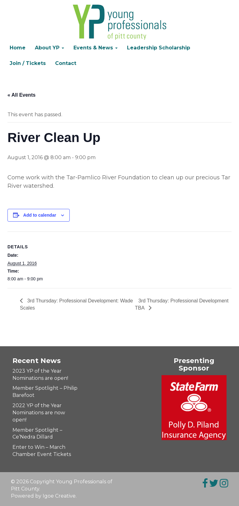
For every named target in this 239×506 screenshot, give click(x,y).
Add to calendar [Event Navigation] (39, 215)
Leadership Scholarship (158, 48)
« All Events (21, 95)
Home (18, 48)
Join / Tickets (28, 63)
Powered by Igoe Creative (43, 496)
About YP (49, 48)
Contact (65, 63)
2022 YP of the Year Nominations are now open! (38, 412)
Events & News (95, 48)
